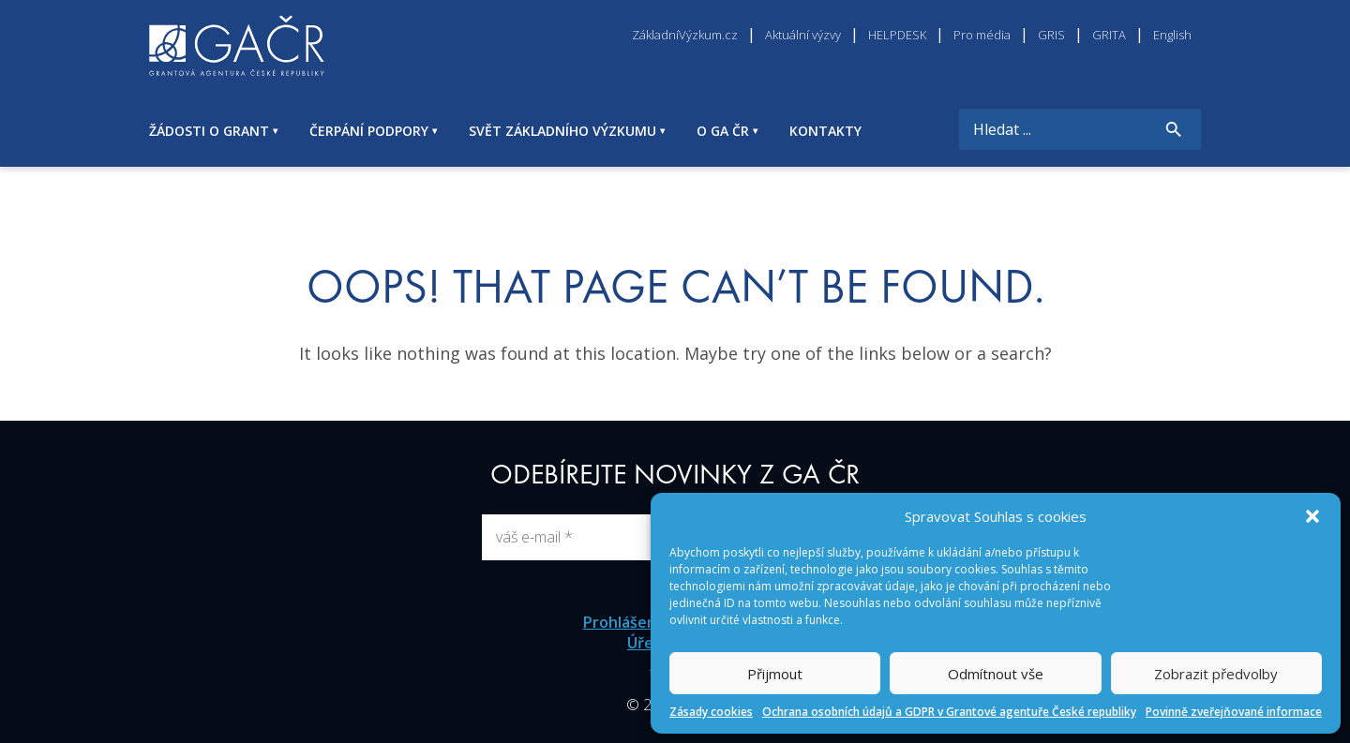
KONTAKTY (825, 131)
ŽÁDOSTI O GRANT (209, 131)
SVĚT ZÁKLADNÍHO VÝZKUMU (562, 131)
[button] (1312, 516)
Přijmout (774, 673)
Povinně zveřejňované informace (1234, 712)
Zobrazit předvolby (1216, 673)
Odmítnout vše (995, 673)
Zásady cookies (711, 712)
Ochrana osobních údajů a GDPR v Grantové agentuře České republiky (949, 712)
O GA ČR (723, 131)
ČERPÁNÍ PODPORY (368, 131)
